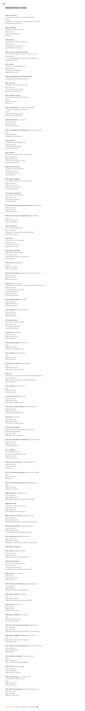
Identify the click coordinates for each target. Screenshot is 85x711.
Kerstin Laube (9, 707)
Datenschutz (24, 707)
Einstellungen (32, 707)
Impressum (17, 707)
